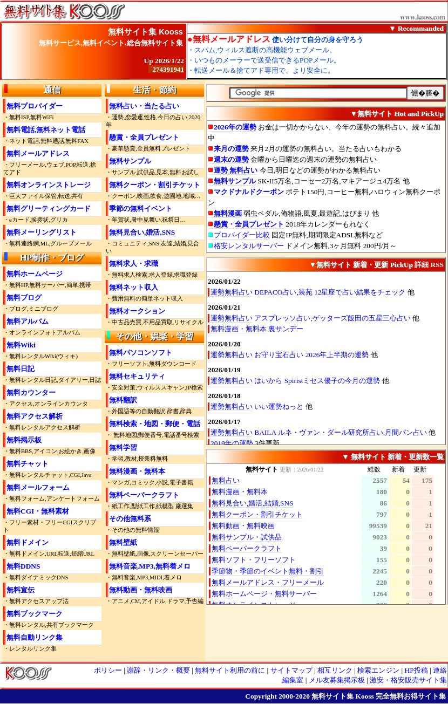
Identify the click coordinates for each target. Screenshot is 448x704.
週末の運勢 (231, 159)
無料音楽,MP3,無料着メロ (150, 566)
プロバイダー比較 (242, 235)
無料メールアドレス (38, 153)
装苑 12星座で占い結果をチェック (352, 292)
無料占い (226, 480)
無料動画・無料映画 (140, 590)
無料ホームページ (34, 274)
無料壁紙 (123, 542)
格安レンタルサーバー (249, 246)
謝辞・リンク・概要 (158, 670)
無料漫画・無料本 (137, 471)
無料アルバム (27, 321)
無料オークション (137, 311)
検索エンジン (378, 670)
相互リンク (334, 670)
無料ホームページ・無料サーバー (264, 594)
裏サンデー (285, 329)
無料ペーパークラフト (144, 495)
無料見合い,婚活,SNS (142, 232)
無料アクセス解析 (34, 416)
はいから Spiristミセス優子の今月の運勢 (317, 381)
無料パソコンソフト (140, 352)
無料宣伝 (20, 590)
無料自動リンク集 (34, 637)
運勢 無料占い (235, 170)
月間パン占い (406, 432)
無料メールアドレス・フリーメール (268, 582)
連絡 (440, 670)
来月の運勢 (231, 149)
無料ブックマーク (34, 614)
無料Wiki (21, 345)
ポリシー (108, 670)
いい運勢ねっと (278, 406)
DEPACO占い (275, 292)
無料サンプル (130, 161)
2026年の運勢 (235, 127)
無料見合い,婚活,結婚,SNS (252, 503)
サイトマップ (291, 670)
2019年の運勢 (232, 443)
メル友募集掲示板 (337, 680)
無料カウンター (31, 392)
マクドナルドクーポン (249, 192)
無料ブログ (24, 297)
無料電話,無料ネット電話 (45, 130)
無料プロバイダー (34, 106)
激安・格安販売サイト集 (408, 680)
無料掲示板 (24, 440)
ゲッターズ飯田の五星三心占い (362, 318)
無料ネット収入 (133, 287)
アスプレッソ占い (282, 318)
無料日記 (20, 369)
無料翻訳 (123, 400)
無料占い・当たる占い (144, 106)
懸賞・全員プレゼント (144, 137)
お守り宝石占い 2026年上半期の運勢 (311, 355)
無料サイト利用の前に (230, 670)
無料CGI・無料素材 (37, 511)
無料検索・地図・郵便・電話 (154, 424)
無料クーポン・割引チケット (154, 185)
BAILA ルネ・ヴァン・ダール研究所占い (318, 432)
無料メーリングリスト (41, 232)
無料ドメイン (27, 542)
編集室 (292, 680)
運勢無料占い (232, 292)
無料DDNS (23, 566)
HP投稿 (416, 670)
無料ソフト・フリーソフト (254, 560)
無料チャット (27, 464)
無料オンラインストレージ (48, 185)
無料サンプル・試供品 (247, 537)
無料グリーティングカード (48, 208)
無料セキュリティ (137, 376)
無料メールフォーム (38, 487)
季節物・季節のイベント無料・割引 (268, 571)
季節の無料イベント (140, 208)
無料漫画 (228, 213)
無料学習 (123, 447)
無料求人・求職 (133, 263)
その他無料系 (130, 519)
